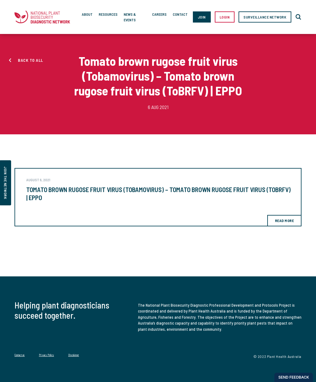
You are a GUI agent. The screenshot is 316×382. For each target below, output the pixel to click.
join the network (5, 182)
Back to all (30, 60)
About (87, 14)
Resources (108, 14)
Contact (180, 14)
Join (202, 17)
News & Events (130, 17)
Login (225, 17)
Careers (159, 14)
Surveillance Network (264, 17)
